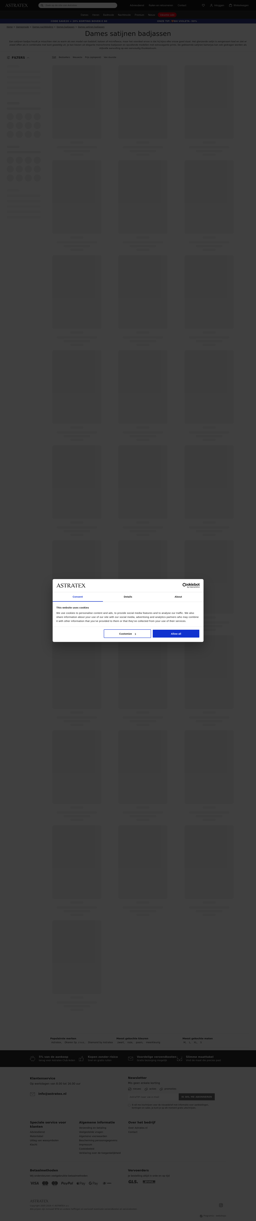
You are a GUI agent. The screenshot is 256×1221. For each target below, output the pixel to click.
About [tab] (178, 596)
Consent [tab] (78, 596)
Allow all (176, 633)
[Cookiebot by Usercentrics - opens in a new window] (185, 585)
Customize (127, 633)
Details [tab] (128, 596)
